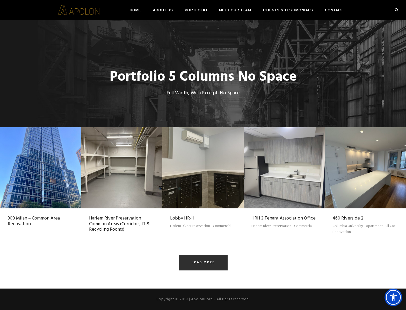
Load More (203, 262)
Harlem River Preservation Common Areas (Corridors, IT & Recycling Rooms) (119, 224)
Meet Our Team (235, 10)
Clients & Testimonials (288, 10)
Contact (334, 10)
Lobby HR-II (182, 218)
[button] (393, 297)
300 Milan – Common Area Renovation (34, 221)
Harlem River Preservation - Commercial (200, 226)
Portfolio (196, 10)
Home (135, 10)
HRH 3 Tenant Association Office (283, 218)
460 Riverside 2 (347, 218)
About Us (163, 10)
